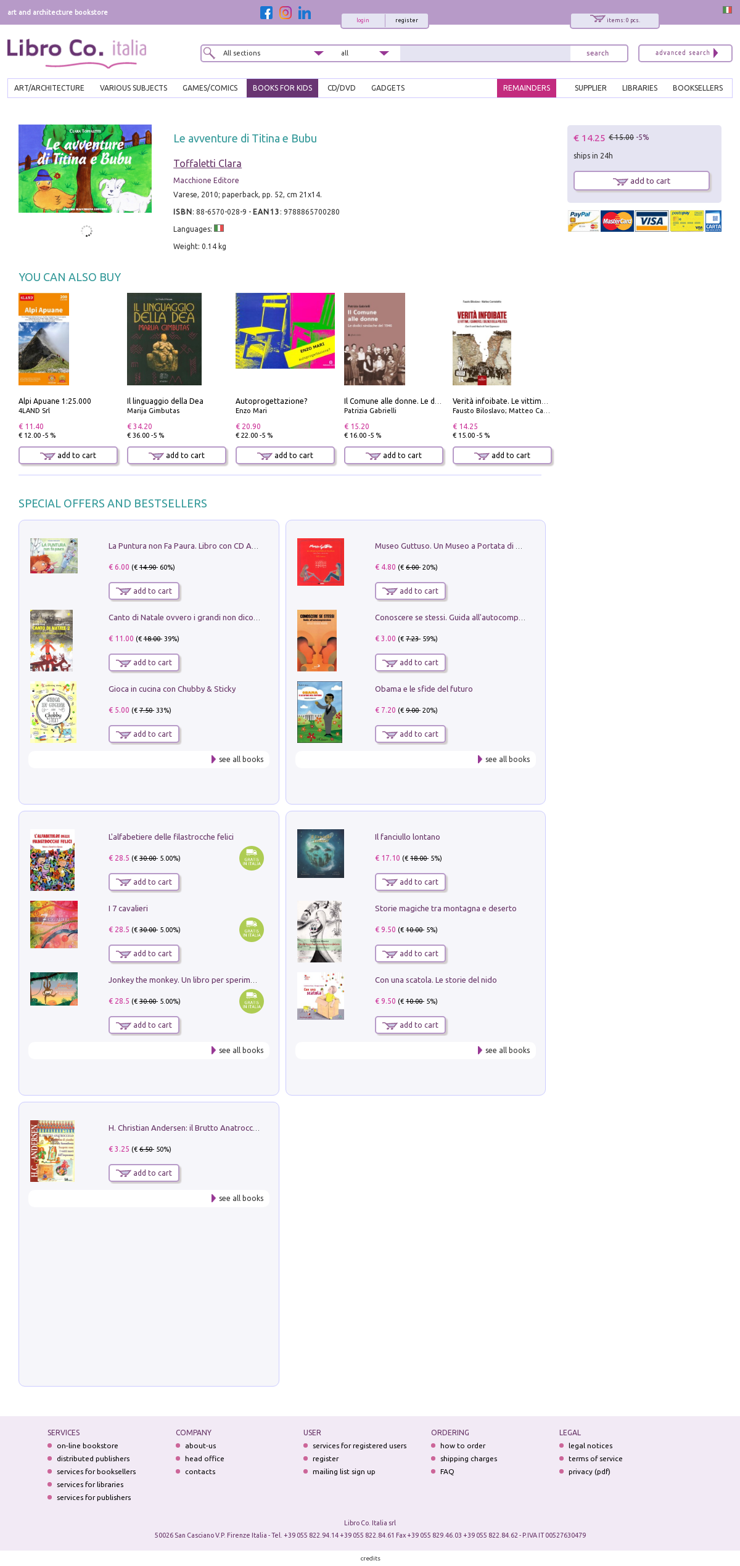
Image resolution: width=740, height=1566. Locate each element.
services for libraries (90, 1484)
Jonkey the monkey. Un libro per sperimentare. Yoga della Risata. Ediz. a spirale (250, 979)
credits (370, 1558)
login (362, 20)
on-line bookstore (87, 1445)
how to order (462, 1445)
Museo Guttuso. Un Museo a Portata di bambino (461, 545)
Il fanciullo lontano (407, 836)
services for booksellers (96, 1471)
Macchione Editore (206, 180)
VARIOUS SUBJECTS (133, 88)
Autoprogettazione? (271, 401)
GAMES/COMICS (210, 88)
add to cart (68, 455)
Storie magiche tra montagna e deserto (446, 908)
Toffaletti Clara (207, 163)
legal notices (590, 1445)
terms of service (596, 1458)
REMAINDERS (526, 88)
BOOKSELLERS (698, 88)
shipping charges (468, 1458)
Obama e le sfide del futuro (424, 688)
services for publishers (94, 1497)
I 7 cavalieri (128, 908)
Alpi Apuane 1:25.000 (54, 401)
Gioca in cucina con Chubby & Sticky (172, 688)
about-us (200, 1445)
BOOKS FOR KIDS (282, 88)
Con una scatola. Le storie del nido (436, 979)
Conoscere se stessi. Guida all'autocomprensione (462, 617)
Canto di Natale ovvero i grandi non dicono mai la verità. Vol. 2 (220, 617)
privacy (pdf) (589, 1471)
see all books (241, 759)
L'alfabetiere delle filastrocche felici (171, 836)
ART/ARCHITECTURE (49, 88)
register (406, 20)
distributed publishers (93, 1458)
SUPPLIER (591, 88)
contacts (200, 1471)
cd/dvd (341, 88)
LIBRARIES (639, 88)
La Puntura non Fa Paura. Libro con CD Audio (188, 545)
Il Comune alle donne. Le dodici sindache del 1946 (429, 401)
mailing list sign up (344, 1471)
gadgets (388, 88)
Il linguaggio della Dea (165, 401)
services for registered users (359, 1445)
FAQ (447, 1471)
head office (204, 1458)
